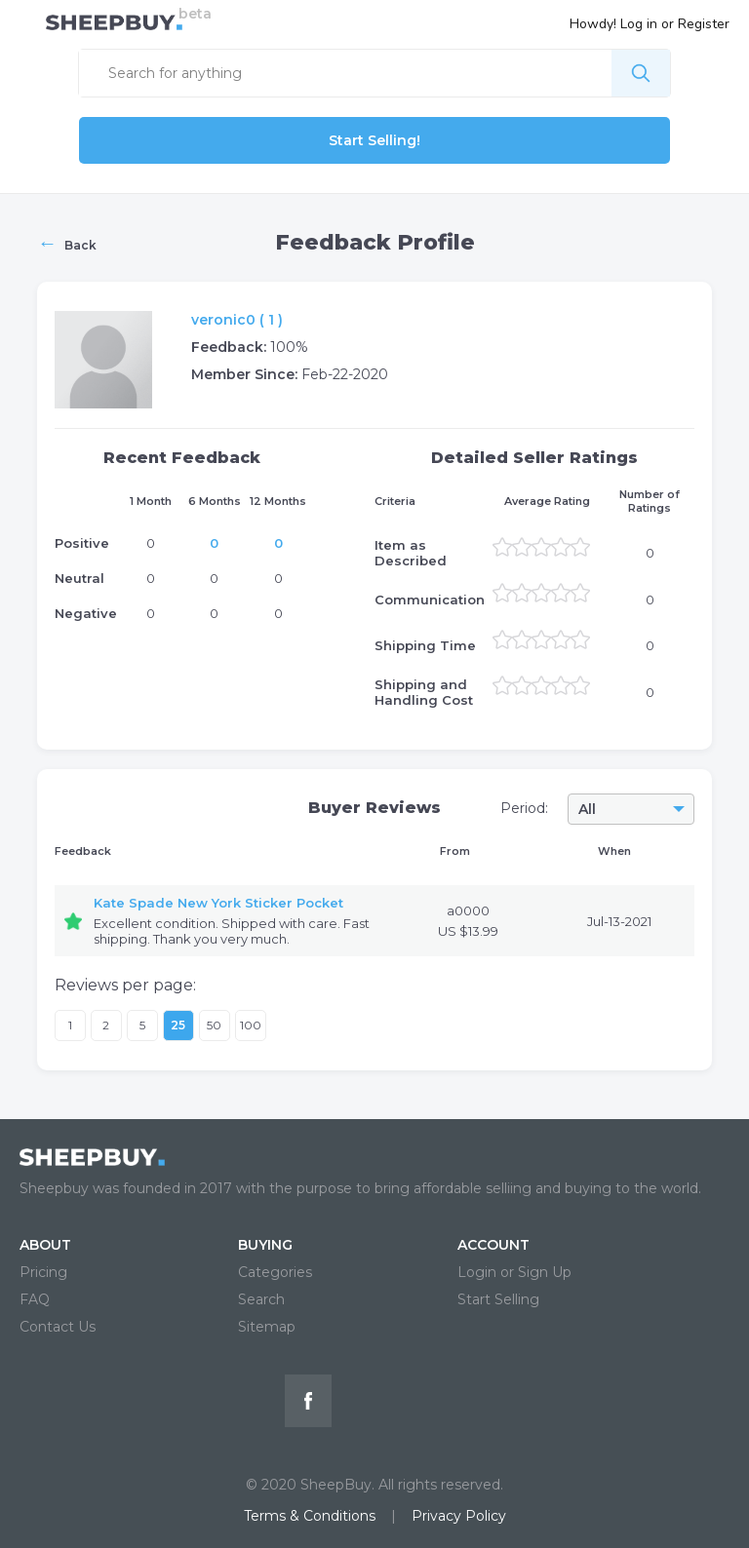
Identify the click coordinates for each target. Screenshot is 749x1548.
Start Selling (498, 1299)
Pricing (43, 1272)
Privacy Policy (459, 1516)
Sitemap (267, 1326)
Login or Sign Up (514, 1272)
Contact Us (58, 1326)
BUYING (265, 1245)
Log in (638, 24)
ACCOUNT (493, 1245)
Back (67, 242)
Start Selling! (374, 140)
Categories (275, 1272)
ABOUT (45, 1245)
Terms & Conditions (309, 1516)
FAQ (35, 1299)
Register (703, 24)
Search (261, 1299)
